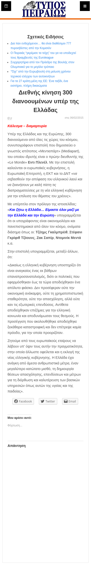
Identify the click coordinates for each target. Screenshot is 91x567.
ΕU (10, 118)
